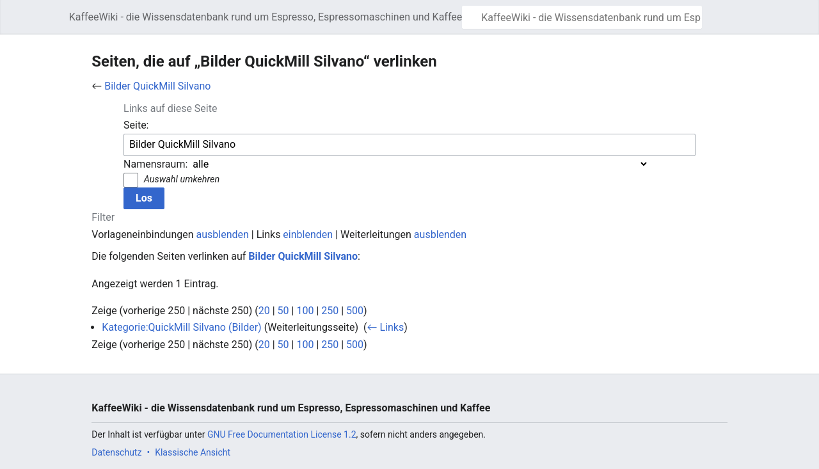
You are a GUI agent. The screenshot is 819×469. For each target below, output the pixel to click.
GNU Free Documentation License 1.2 (281, 434)
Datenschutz (116, 452)
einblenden (308, 234)
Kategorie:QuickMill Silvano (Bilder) (181, 327)
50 (283, 311)
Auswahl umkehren (181, 179)
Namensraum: (155, 164)
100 (305, 311)
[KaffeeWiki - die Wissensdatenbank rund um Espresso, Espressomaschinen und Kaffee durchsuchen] (582, 17)
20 (264, 311)
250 (329, 311)
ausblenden (222, 234)
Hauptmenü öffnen (55, 23)
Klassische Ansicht (192, 452)
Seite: (135, 125)
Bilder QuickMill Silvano (157, 86)
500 (354, 311)
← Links (385, 327)
